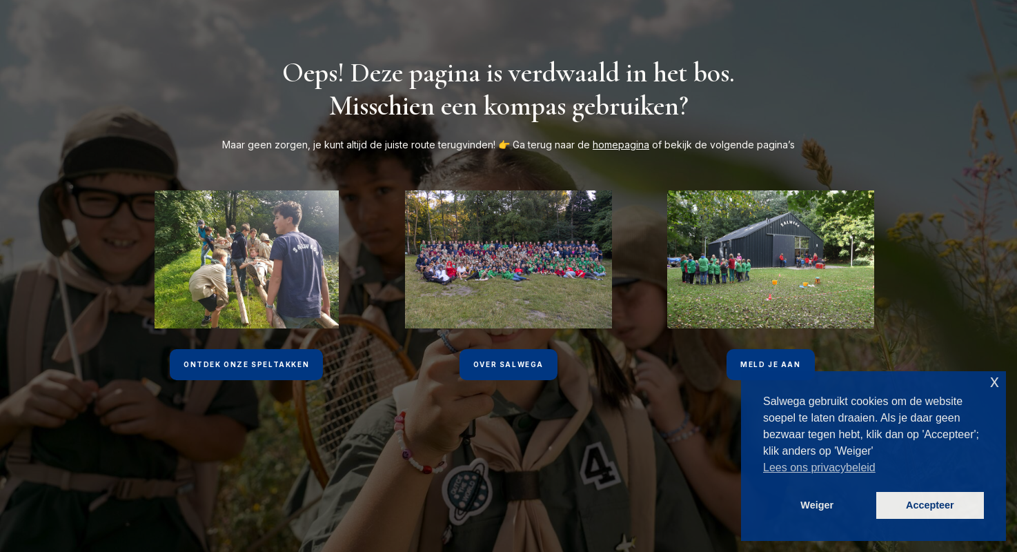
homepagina (621, 144)
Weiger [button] (816, 505)
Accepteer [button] (930, 505)
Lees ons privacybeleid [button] (819, 467)
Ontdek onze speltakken (246, 364)
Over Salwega (508, 364)
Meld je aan (770, 364)
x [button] (994, 381)
